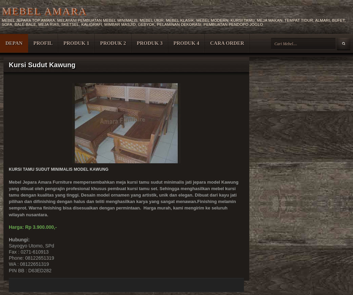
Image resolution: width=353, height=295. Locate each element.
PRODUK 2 (113, 43)
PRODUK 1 (76, 43)
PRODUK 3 (150, 43)
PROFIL (43, 43)
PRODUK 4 (186, 43)
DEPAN (14, 43)
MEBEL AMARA (44, 10)
